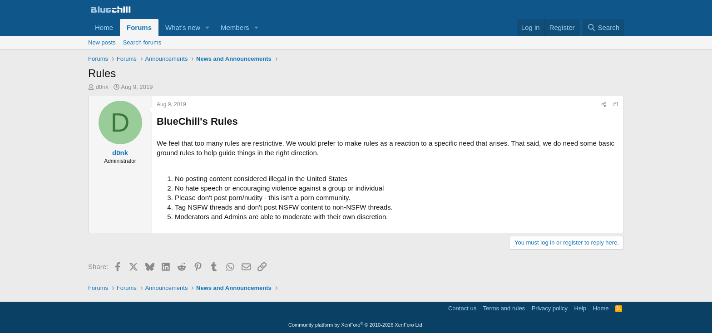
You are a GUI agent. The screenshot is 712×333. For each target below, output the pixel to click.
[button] (207, 27)
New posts (102, 42)
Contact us (462, 308)
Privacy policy (550, 308)
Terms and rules (504, 308)
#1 (616, 104)
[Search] (603, 27)
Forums (139, 27)
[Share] (604, 104)
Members (235, 27)
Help (580, 308)
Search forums (142, 42)
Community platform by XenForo (356, 325)
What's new (182, 27)
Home (104, 27)
